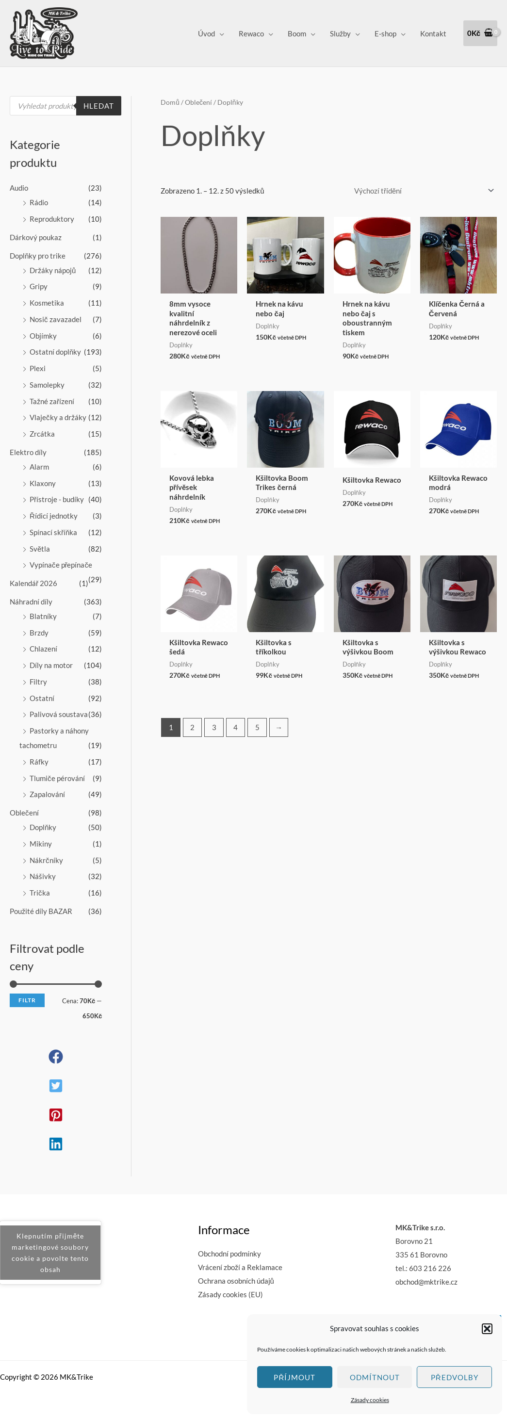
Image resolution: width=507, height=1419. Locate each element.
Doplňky (43, 827)
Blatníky (43, 616)
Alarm (39, 466)
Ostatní (42, 698)
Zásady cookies (370, 1399)
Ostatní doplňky (55, 351)
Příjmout (294, 1377)
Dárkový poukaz (36, 237)
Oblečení (24, 812)
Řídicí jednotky (54, 515)
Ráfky (39, 761)
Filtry (38, 681)
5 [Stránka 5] (257, 727)
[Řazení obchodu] (422, 191)
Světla (40, 548)
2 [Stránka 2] (192, 727)
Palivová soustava (59, 714)
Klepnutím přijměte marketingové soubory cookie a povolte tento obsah (50, 1252)
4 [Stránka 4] (235, 727)
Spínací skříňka (53, 532)
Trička (40, 892)
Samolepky (47, 384)
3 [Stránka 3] (214, 727)
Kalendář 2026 (33, 583)
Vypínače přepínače (61, 564)
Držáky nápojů (53, 270)
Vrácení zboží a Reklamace (240, 1267)
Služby (340, 33)
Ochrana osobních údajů (236, 1280)
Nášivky (43, 876)
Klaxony (43, 483)
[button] (487, 1329)
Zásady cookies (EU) (230, 1294)
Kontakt (433, 33)
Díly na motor (51, 665)
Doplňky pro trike (37, 255)
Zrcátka (42, 433)
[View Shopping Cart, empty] (480, 33)
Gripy (39, 286)
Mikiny (41, 843)
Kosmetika (47, 302)
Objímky (43, 335)
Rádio (39, 202)
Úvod (206, 33)
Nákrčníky (46, 860)
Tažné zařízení (52, 401)
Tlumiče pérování (57, 778)
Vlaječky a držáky (58, 417)
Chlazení (43, 648)
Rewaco (251, 33)
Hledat (98, 105)
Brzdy (39, 632)
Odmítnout (375, 1377)
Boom (297, 33)
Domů (170, 102)
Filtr (27, 1000)
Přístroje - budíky (57, 499)
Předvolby (454, 1377)
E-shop (385, 33)
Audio (19, 187)
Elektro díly (28, 452)
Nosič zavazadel (56, 319)
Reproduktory (52, 218)
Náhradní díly (31, 601)
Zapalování (47, 794)
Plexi (38, 368)
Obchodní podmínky (229, 1253)
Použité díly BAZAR (41, 911)
